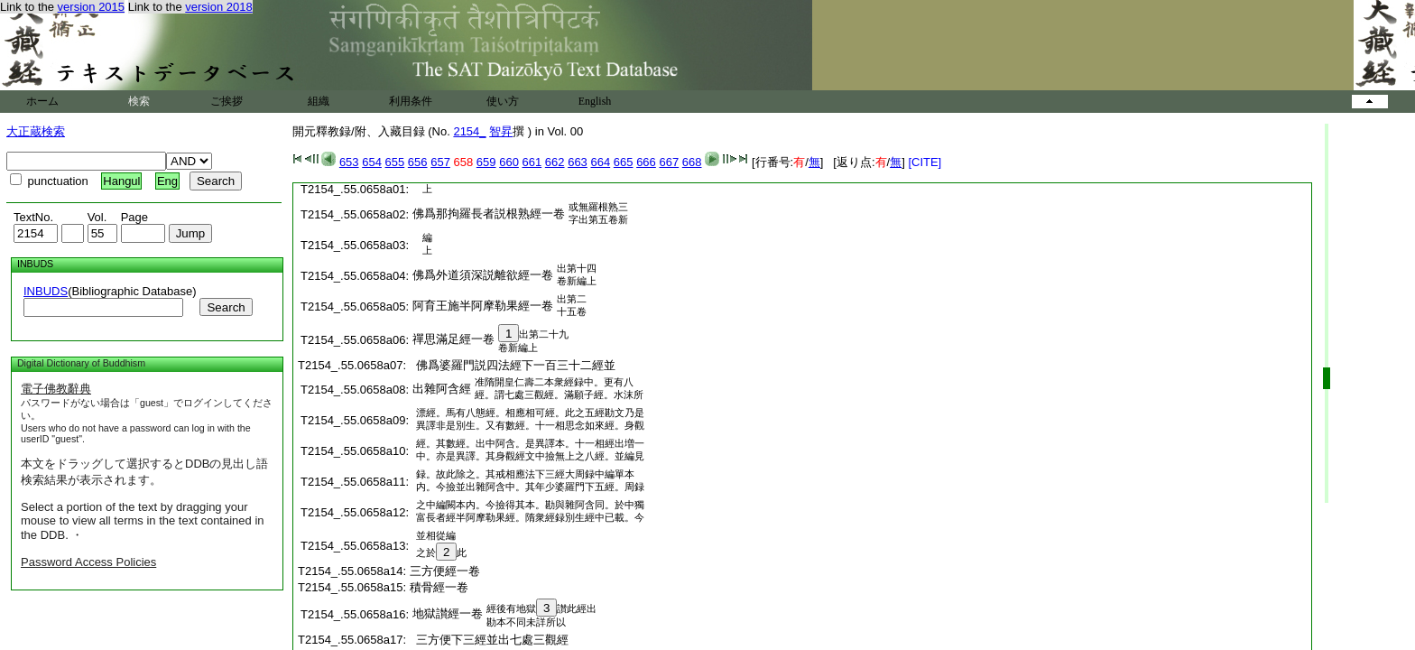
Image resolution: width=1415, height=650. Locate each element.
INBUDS (45, 291)
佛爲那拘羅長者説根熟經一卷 (488, 213)
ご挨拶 (226, 101)
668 (692, 162)
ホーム (42, 101)
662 (555, 162)
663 (577, 162)
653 (349, 162)
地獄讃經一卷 (447, 613)
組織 (318, 101)
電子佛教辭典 (56, 388)
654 (372, 162)
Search (226, 307)
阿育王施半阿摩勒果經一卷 (482, 305)
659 (486, 162)
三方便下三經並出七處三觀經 (489, 639)
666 (646, 162)
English (595, 101)
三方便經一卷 (445, 571)
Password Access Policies (88, 562)
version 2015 (91, 7)
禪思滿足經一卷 (453, 339)
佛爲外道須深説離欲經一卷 (482, 275)
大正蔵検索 (35, 131)
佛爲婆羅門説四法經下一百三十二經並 (512, 365)
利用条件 (410, 101)
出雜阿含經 (441, 388)
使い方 (502, 101)
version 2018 (218, 7)
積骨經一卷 (439, 587)
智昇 (501, 131)
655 (395, 162)
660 (509, 162)
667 (669, 162)
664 (600, 162)
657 (440, 162)
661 (532, 162)
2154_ (469, 131)
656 (418, 162)
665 (624, 162)
